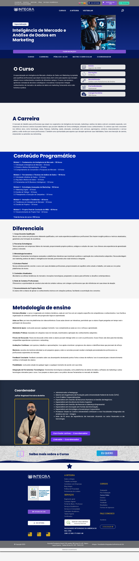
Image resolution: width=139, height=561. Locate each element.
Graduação (103, 490)
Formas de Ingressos (107, 507)
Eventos (26, 2)
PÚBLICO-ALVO (61, 57)
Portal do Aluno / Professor (73, 504)
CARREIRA (43, 57)
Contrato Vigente (70, 501)
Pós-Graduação (105, 493)
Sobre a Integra (69, 479)
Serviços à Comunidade (23, 4)
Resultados (103, 505)
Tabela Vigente (69, 514)
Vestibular (103, 502)
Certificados (68, 516)
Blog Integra (68, 486)
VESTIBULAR (88, 10)
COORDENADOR (104, 57)
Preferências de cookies (72, 491)
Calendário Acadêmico (71, 511)
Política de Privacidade (71, 489)
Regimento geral (69, 499)
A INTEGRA (74, 10)
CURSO (31, 57)
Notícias (34, 2)
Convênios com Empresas (73, 484)
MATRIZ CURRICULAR (82, 57)
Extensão (103, 500)
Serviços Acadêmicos (50, 2)
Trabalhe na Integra (70, 481)
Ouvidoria (18, 2)
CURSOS (62, 10)
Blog (40, 2)
